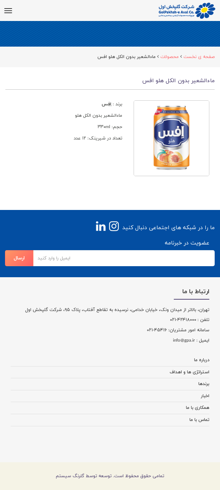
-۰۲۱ (173, 320)
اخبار (205, 396)
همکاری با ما (197, 408)
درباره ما (201, 360)
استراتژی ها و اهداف (189, 372)
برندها (203, 384)
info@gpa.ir (184, 340)
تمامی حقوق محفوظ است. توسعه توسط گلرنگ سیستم (110, 476)
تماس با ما (199, 420)
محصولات (169, 57)
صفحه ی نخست (199, 57)
